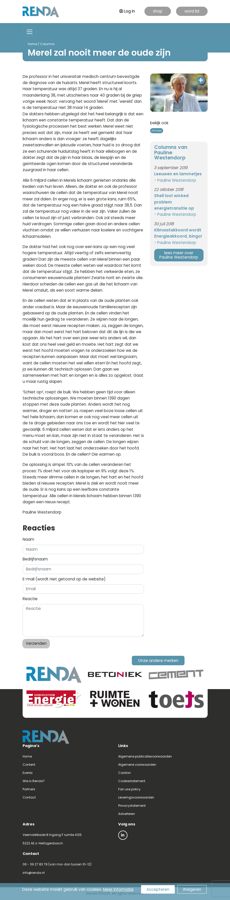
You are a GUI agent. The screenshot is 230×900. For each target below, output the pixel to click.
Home (32, 44)
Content (29, 764)
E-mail (64, 579)
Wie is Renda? (34, 781)
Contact (29, 797)
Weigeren (192, 889)
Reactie (30, 598)
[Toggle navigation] (30, 32)
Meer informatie (118, 889)
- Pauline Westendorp (175, 180)
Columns (47, 44)
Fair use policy (129, 789)
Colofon (124, 773)
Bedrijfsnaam (35, 559)
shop (157, 11)
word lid (192, 11)
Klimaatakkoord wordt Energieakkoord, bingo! (178, 233)
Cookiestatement (131, 781)
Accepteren (157, 889)
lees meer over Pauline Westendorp (178, 255)
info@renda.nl (34, 873)
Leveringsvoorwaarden (136, 797)
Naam (28, 539)
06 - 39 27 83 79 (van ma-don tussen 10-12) (57, 864)
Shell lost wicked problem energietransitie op (174, 202)
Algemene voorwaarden (137, 764)
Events (28, 773)
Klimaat (157, 130)
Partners (29, 789)
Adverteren (126, 814)
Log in (127, 11)
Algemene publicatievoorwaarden (145, 756)
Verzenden (36, 643)
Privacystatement (132, 805)
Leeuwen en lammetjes (178, 174)
